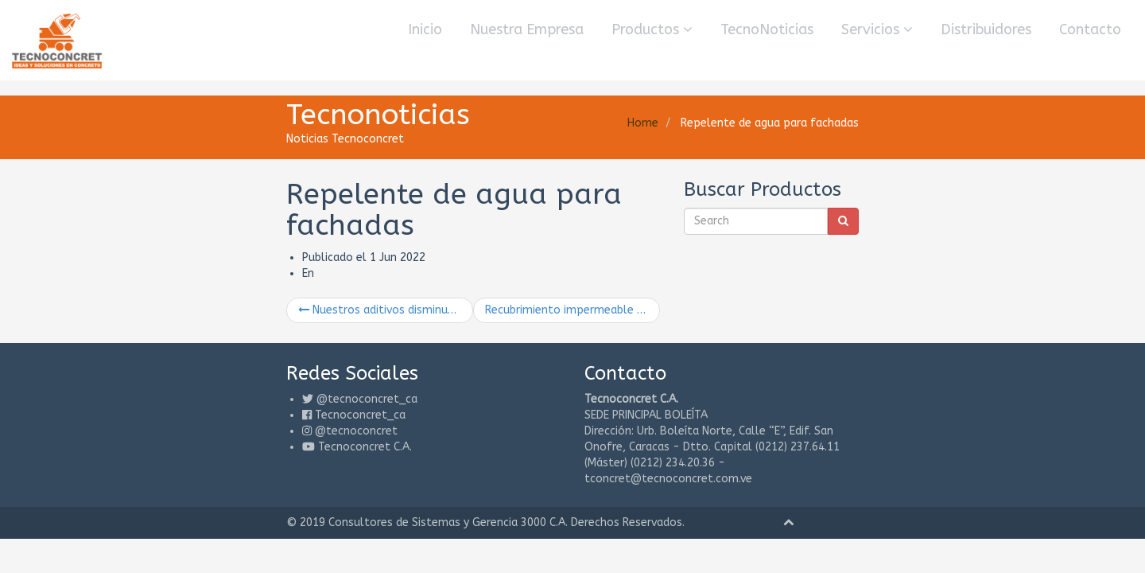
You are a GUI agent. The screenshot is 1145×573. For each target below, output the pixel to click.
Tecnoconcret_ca (193, 384)
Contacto (1090, 29)
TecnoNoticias (766, 29)
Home (809, 123)
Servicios (877, 29)
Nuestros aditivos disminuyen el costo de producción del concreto (274, 278)
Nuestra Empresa (527, 29)
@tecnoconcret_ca (199, 368)
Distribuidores (986, 29)
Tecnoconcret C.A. (198, 416)
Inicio (425, 29)
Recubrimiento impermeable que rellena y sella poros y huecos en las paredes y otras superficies (572, 278)
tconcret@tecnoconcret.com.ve (900, 416)
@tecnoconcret (189, 400)
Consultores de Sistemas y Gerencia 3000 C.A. (281, 459)
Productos (652, 29)
